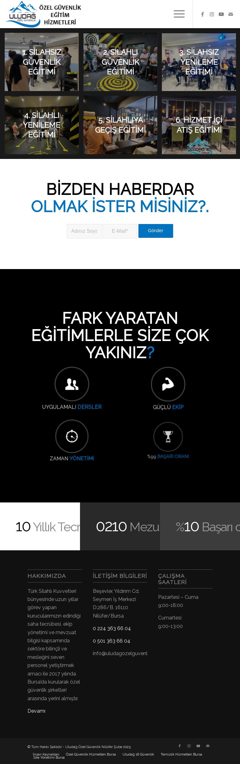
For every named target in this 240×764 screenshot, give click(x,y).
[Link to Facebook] (202, 14)
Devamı (36, 711)
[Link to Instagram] (212, 14)
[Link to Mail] (230, 14)
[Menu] (176, 14)
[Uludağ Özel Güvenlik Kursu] (46, 14)
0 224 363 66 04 (112, 628)
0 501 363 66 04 (111, 641)
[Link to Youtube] (221, 14)
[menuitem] (176, 14)
